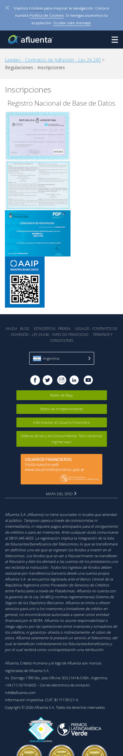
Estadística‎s (44, 328)
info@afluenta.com (20, 692)
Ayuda (11, 328)
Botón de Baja (61, 395)
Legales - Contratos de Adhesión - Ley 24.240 (53, 60)
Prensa (64, 328)
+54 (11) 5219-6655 (20, 685)
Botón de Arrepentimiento (61, 408)
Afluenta (31, 40)
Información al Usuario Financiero (61, 422)
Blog (25, 328)
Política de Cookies (47, 15)
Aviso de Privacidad (70, 334)
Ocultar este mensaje (72, 22)
